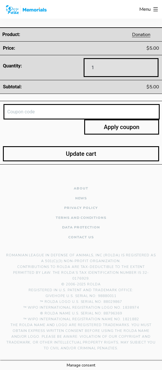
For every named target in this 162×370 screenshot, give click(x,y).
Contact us (81, 237)
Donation (141, 34)
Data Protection (81, 227)
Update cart (81, 153)
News (81, 198)
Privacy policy (81, 208)
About (81, 188)
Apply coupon (121, 127)
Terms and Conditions (81, 217)
